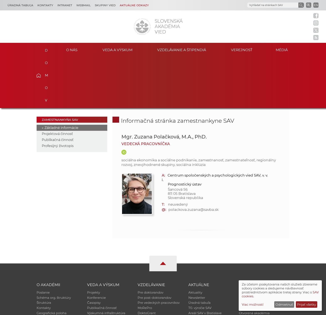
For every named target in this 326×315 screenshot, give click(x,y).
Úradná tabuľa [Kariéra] (20, 5)
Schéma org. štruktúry (54, 246)
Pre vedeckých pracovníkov (159, 252)
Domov (45, 49)
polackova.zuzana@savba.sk (193, 158)
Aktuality (195, 241)
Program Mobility (151, 268)
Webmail (83, 5)
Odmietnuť (284, 304)
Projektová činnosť (57, 82)
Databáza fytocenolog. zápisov (262, 252)
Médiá (283, 49)
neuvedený (178, 153)
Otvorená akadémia (254, 263)
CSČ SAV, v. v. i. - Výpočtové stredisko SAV (98, 310)
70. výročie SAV (199, 257)
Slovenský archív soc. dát (258, 246)
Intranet (64, 5)
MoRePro (145, 257)
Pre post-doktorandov (154, 246)
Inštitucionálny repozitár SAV (261, 241)
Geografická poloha (52, 263)
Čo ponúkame (199, 268)
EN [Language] (316, 5)
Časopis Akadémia (253, 257)
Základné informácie (61, 76)
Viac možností (252, 304)
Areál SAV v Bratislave (205, 263)
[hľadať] (267, 5)
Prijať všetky (306, 304)
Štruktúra (44, 252)
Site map (224, 310)
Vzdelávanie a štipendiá (182, 49)
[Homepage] (142, 26)
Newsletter (196, 246)
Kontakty (45, 5)
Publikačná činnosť (58, 88)
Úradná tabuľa (199, 252)
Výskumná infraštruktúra (106, 263)
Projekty (93, 241)
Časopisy (94, 252)
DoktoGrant (147, 263)
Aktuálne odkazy (134, 5)
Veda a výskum (117, 49)
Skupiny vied (105, 5)
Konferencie (96, 246)
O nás (72, 49)
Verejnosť (242, 49)
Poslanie (43, 241)
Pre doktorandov (150, 241)
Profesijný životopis (58, 94)
